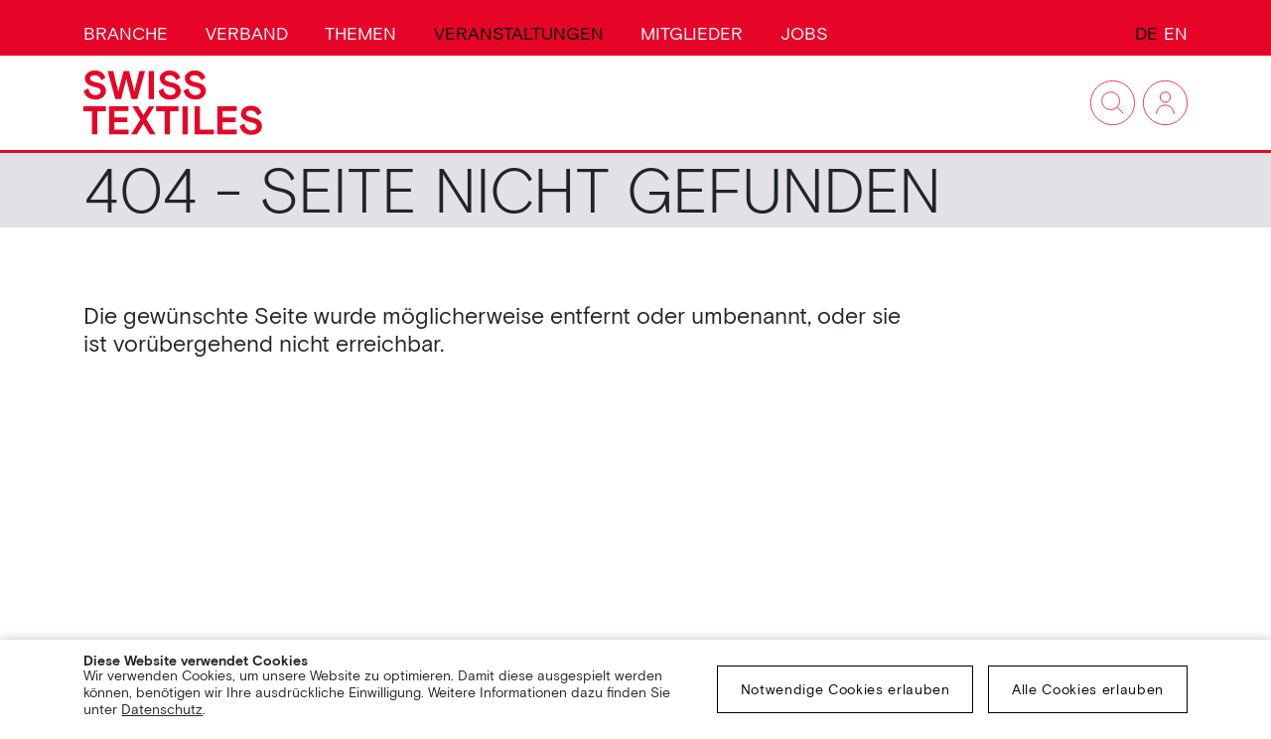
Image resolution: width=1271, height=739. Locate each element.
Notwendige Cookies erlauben (845, 689)
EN (1176, 33)
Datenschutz (162, 709)
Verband (247, 33)
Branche (125, 33)
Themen (360, 33)
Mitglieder (691, 33)
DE (1146, 33)
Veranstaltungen (519, 33)
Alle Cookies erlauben (1088, 689)
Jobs (804, 33)
